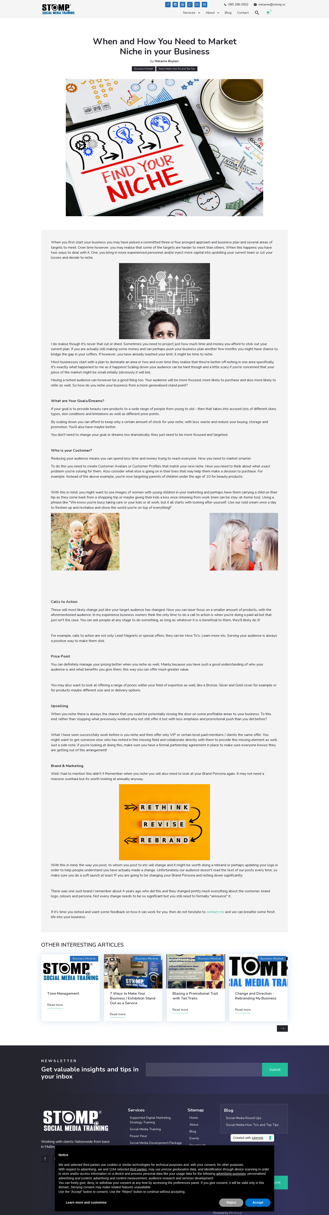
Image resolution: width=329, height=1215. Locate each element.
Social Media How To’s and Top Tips (252, 1125)
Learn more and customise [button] (86, 1202)
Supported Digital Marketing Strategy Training (150, 1120)
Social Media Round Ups (243, 1118)
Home (193, 1118)
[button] (191, 12)
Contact (243, 13)
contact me (215, 911)
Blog (228, 13)
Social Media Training (145, 1129)
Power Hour (138, 1136)
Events (194, 1138)
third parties (138, 1169)
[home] (58, 9)
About (193, 1124)
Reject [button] (231, 1202)
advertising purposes (231, 1173)
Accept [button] (257, 1202)
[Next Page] (282, 1028)
